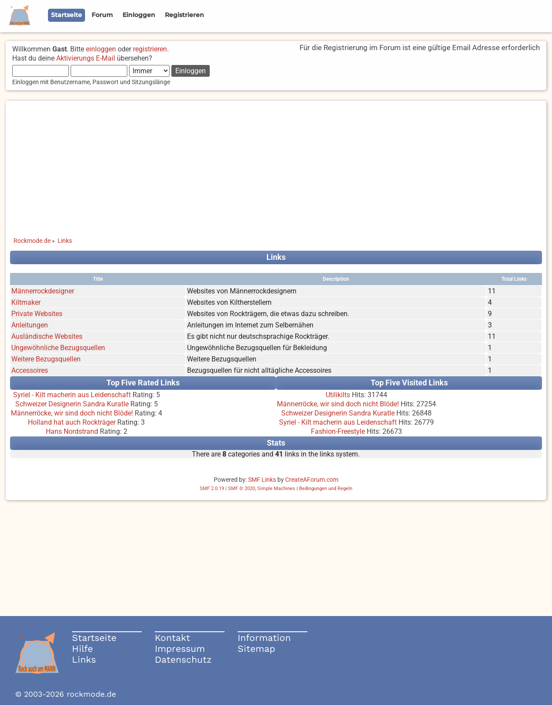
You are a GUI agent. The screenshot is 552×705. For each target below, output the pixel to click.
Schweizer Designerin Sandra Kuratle (72, 404)
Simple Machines (276, 488)
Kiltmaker (26, 302)
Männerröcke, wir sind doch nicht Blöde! (72, 413)
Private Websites (36, 314)
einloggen (101, 49)
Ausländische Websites (46, 336)
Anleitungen (29, 325)
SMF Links (262, 479)
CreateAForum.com (311, 479)
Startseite (94, 637)
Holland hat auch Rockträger (72, 422)
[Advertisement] (276, 162)
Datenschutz (183, 659)
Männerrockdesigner (42, 291)
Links (84, 659)
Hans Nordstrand (72, 431)
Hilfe (82, 648)
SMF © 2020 (241, 488)
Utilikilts (338, 395)
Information (264, 637)
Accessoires (29, 370)
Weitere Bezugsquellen (46, 359)
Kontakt (172, 637)
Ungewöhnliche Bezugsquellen (58, 348)
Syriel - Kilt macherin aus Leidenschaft (72, 395)
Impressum (180, 648)
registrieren (150, 49)
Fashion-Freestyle (338, 431)
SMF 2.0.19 (212, 488)
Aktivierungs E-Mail (85, 58)
